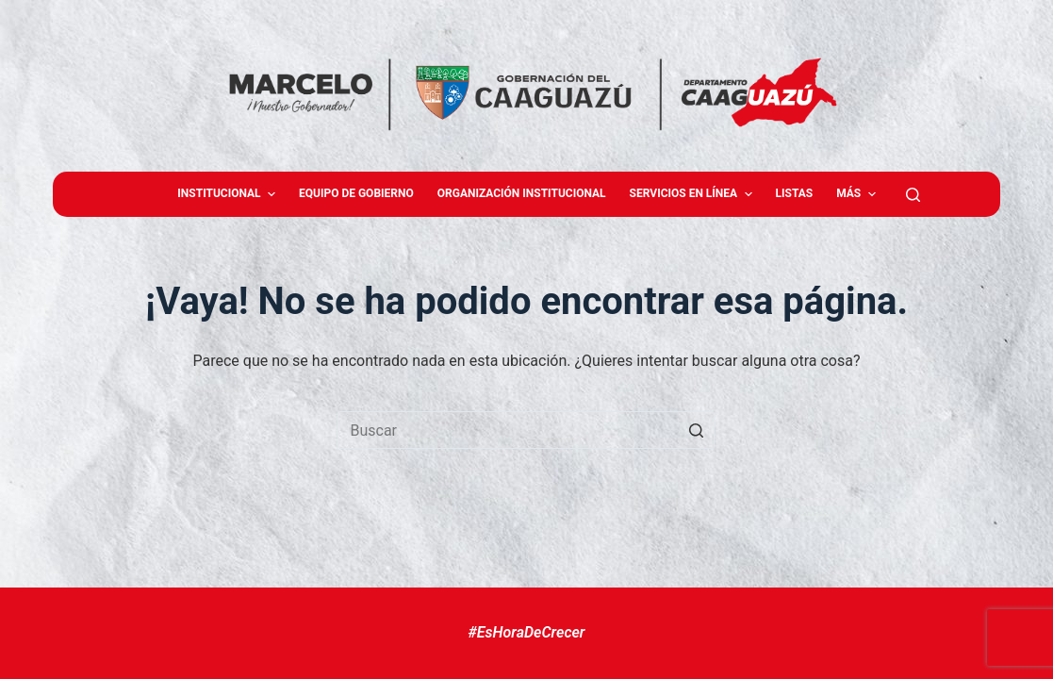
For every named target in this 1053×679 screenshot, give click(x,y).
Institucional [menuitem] (228, 194)
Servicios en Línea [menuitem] (693, 194)
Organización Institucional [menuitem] (521, 193)
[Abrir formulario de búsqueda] (913, 195)
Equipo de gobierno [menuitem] (356, 193)
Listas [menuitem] (795, 193)
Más (858, 194)
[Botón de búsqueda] (696, 430)
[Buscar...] (526, 430)
